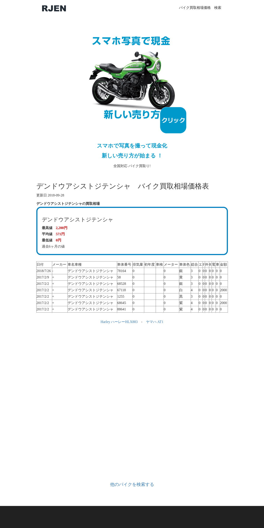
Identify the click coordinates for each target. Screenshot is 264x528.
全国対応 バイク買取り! (132, 96)
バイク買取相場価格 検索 (200, 7)
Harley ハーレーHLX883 (119, 322)
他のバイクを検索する (132, 484)
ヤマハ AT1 (155, 322)
